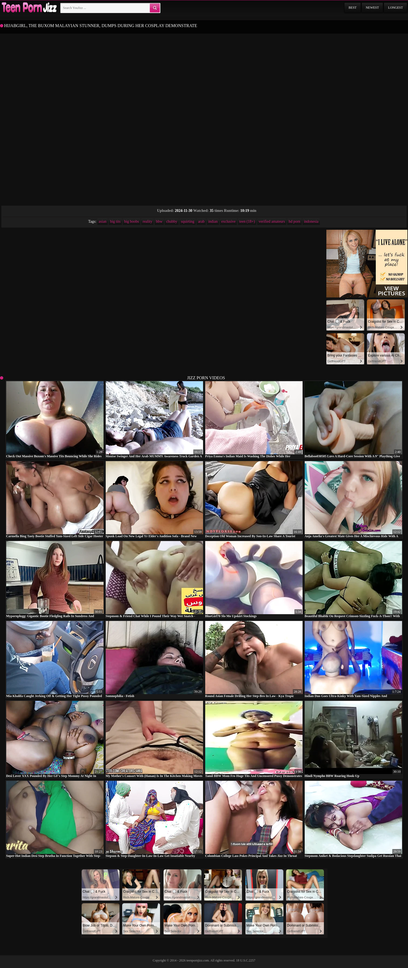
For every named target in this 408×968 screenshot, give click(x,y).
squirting (187, 221)
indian (213, 221)
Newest (372, 7)
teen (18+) (247, 221)
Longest (395, 7)
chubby (171, 221)
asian (103, 221)
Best (352, 7)
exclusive (228, 221)
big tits (115, 221)
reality (147, 221)
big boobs (131, 221)
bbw (159, 221)
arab (201, 221)
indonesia (311, 221)
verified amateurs (271, 221)
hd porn (294, 221)
